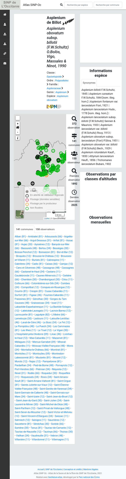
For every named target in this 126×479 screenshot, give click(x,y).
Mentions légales (92, 469)
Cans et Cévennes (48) (59, 275)
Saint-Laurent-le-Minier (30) (51, 420)
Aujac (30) (42, 252)
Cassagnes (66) (44, 279)
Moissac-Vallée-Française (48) (32, 361)
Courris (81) (21, 303)
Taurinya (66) (39, 451)
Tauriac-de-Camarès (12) (43, 447)
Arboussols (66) (55, 244)
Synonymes (89, 82)
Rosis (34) (60, 392)
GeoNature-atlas (54, 477)
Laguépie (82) (58, 326)
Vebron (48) (48, 455)
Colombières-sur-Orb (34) (36, 295)
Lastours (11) (59, 330)
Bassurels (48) (49, 256)
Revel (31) (27, 389)
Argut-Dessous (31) (51, 248)
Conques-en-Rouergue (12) (51, 299)
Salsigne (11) (29, 439)
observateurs (47, 237)
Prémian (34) (51, 385)
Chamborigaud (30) (32, 291)
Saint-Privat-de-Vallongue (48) (32, 428)
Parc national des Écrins (89, 477)
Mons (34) (57, 361)
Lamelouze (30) (40, 330)
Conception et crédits (73, 469)
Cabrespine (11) (30, 271)
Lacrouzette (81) (39, 326)
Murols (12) (21, 377)
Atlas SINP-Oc (32, 5)
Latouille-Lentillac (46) (27, 334)
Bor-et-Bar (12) (29, 264)
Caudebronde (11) (54, 283)
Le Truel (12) (22, 346)
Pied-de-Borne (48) (45, 381)
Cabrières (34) (50, 271)
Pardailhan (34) (23, 381)
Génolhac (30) (42, 310)
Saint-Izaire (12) (57, 412)
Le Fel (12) (34, 338)
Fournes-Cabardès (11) (58, 307)
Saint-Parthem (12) (57, 424)
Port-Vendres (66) (31, 385)
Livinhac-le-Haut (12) (58, 349)
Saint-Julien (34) (24, 420)
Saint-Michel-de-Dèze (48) (29, 424)
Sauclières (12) (47, 439)
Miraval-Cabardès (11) (55, 357)
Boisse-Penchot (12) (45, 260)
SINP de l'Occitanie (52, 469)
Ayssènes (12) (58, 252)
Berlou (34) (66, 256)
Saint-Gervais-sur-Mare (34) (30, 412)
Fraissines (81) (23, 310)
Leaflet (46, 226)
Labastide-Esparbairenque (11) (32, 318)
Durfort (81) (21, 307)
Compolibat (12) (24, 299)
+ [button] (18, 132)
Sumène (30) (62, 443)
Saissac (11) (51, 435)
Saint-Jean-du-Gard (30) (58, 416)
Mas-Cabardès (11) (26, 353)
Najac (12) (36, 377)
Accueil (39, 469)
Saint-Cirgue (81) (25, 400)
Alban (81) (21, 244)
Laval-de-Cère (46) (52, 334)
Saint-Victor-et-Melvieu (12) (48, 431)
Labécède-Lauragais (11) (45, 322)
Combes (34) (60, 295)
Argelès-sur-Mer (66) (26, 248)
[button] (18, 136)
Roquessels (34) (43, 392)
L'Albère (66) (22, 330)
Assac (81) (27, 252)
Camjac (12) (37, 275)
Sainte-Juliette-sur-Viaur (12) (53, 400)
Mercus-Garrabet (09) (28, 357)
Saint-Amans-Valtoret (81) (58, 396)
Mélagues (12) (65, 353)
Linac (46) (38, 349)
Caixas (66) (21, 275)
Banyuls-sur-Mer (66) (27, 256)
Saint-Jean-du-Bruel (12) (29, 416)
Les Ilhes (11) (62, 342)
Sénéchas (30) (29, 443)
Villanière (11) (65, 455)
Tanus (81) (21, 447)
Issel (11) (59, 314)
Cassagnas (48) (24, 279)
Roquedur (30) (58, 389)
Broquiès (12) (48, 264)
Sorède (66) (47, 443)
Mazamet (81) (47, 353)
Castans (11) (35, 283)
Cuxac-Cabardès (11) (59, 303)
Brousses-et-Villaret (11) (46, 268)
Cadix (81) (66, 271)
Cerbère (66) (50, 287)
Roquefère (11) (23, 392)
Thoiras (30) (56, 451)
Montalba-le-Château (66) (29, 365)
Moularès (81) (45, 373)
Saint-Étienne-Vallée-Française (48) (35, 404)
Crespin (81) (37, 303)
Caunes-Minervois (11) (28, 287)
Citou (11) (51, 291)
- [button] (18, 140)
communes (25, 237)
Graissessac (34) (42, 314)
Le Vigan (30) (39, 346)
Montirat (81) (53, 365)
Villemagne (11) (46, 459)
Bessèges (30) (23, 260)
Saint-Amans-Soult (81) (28, 396)
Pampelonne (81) (54, 377)
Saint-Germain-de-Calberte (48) (53, 408)
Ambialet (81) (36, 244)
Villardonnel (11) (25, 459)
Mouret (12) (62, 373)
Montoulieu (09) (43, 369)
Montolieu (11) (23, 369)
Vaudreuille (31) (30, 455)
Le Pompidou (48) (52, 338)
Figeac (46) (36, 307)
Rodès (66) (41, 389)
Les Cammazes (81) (41, 342)
